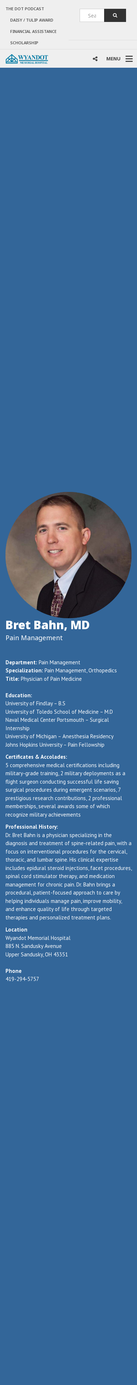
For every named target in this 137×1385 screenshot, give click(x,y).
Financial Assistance (33, 31)
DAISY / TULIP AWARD (31, 20)
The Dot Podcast (24, 8)
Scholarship (24, 42)
